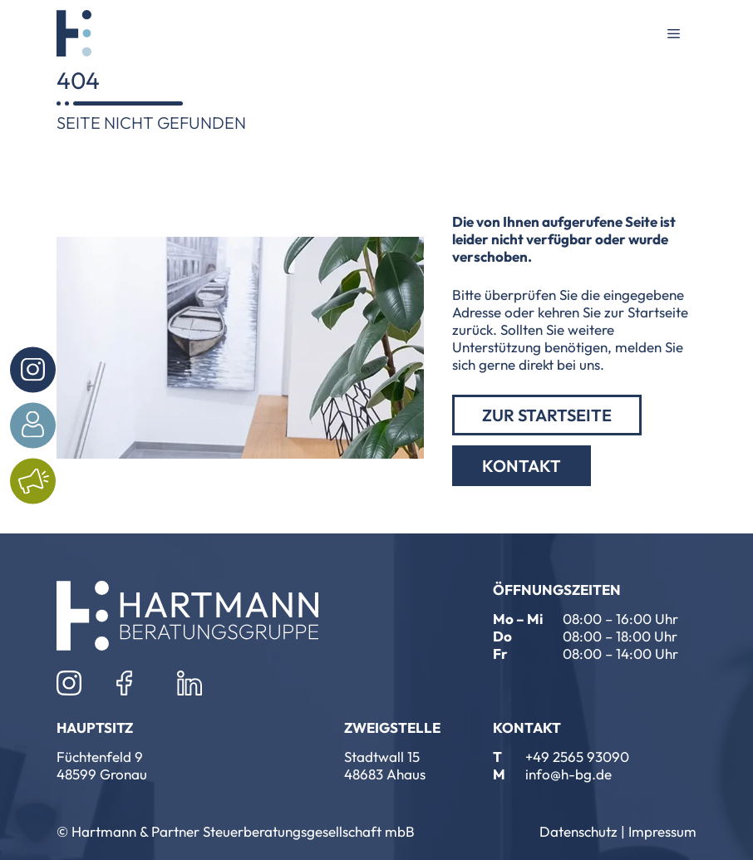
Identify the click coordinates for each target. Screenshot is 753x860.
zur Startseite (547, 415)
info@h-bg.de (568, 774)
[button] (36, 823)
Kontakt (521, 465)
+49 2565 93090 (577, 756)
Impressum (662, 831)
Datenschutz (578, 831)
